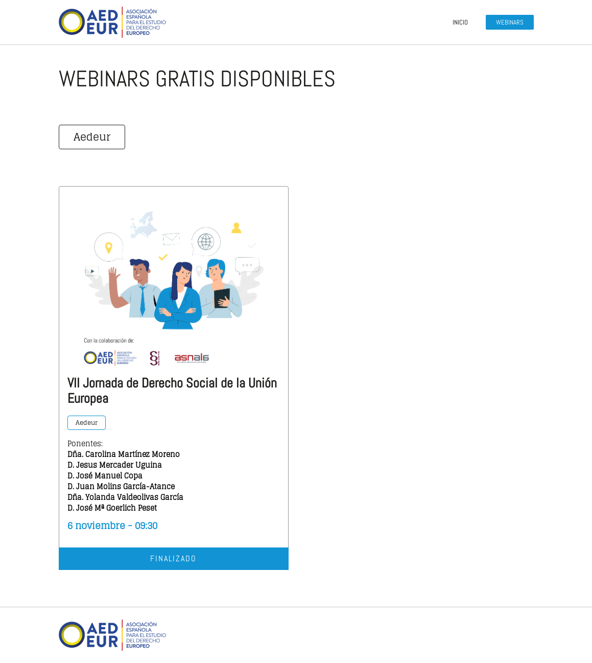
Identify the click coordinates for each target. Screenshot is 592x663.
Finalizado (173, 558)
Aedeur (92, 137)
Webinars (510, 22)
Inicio (460, 22)
